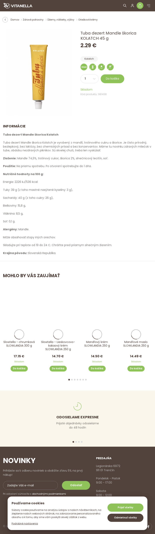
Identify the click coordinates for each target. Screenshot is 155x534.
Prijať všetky (125, 507)
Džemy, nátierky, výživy (61, 19)
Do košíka (112, 79)
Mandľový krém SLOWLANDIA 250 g (97, 344)
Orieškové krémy (88, 19)
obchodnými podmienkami (49, 494)
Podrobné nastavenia (25, 523)
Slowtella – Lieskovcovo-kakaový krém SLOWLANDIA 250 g (58, 345)
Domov (15, 19)
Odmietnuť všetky (125, 517)
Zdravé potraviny (33, 19)
